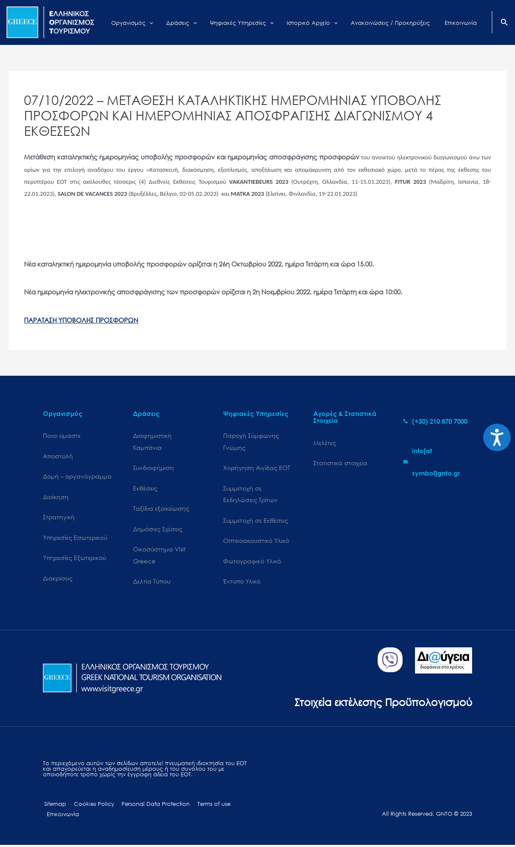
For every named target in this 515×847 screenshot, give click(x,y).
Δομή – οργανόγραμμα (77, 477)
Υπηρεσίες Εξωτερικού (74, 559)
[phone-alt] (435, 421)
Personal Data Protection (150, 805)
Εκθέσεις (145, 489)
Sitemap (54, 805)
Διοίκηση (56, 497)
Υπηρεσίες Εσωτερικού (75, 538)
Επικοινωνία (62, 815)
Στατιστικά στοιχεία (340, 463)
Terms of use (206, 805)
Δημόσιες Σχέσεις (157, 530)
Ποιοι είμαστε (62, 435)
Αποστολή (58, 456)
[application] (171, 22)
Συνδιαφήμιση (153, 468)
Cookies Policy (90, 805)
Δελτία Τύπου (151, 582)
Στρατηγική (59, 518)
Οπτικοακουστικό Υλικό (256, 542)
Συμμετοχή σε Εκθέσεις (255, 521)
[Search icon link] (505, 23)
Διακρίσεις (58, 579)
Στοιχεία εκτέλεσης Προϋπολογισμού (380, 702)
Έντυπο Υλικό (242, 582)
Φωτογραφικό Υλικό (252, 562)
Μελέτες (324, 443)
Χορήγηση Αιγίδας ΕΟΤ (256, 468)
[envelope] (437, 462)
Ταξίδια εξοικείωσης (161, 509)
